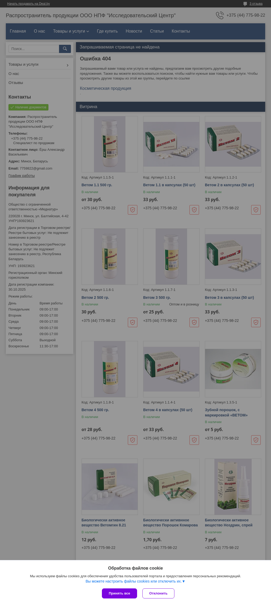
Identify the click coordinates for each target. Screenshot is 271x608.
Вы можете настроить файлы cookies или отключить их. (133, 581)
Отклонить (158, 593)
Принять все (119, 593)
